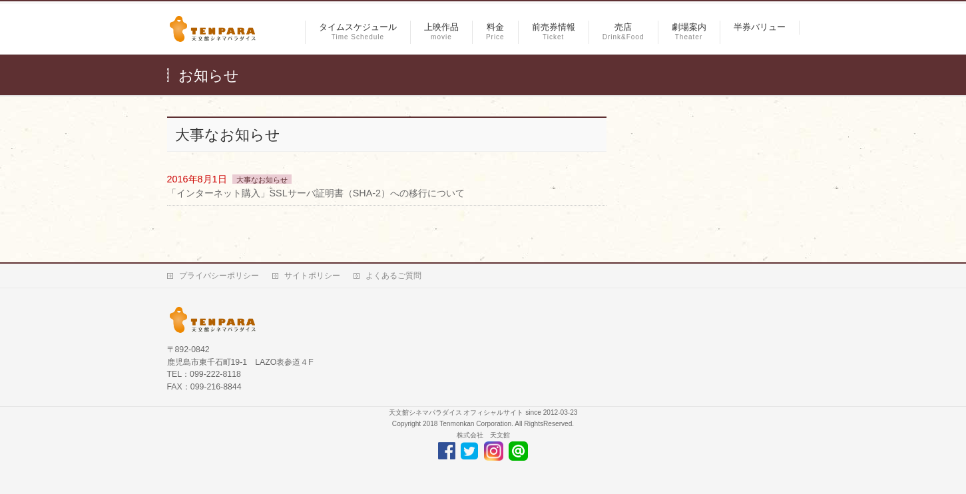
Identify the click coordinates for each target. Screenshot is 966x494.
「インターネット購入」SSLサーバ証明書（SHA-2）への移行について (316, 193)
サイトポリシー (312, 275)
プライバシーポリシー (219, 275)
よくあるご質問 (393, 275)
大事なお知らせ (262, 180)
